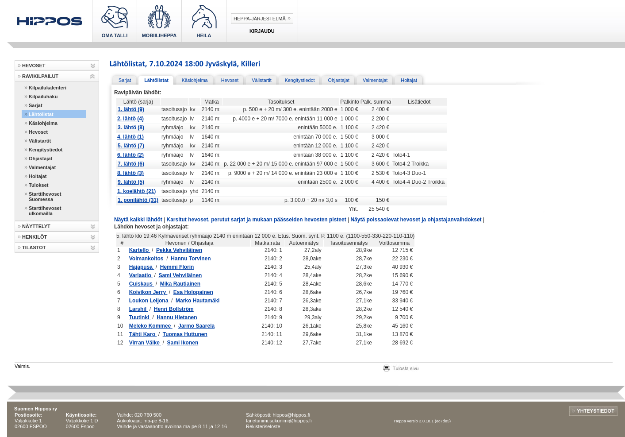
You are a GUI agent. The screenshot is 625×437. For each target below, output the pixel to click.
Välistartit (40, 140)
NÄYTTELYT (36, 226)
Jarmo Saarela (196, 326)
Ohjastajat (40, 158)
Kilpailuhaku (43, 96)
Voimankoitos (147, 258)
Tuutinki (140, 317)
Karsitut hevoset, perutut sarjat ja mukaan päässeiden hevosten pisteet (256, 220)
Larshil (138, 309)
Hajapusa (141, 267)
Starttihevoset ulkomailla (45, 210)
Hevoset (38, 132)
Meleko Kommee (151, 326)
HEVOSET (34, 65)
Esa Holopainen (193, 292)
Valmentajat (42, 167)
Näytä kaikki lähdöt (138, 220)
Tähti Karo (143, 334)
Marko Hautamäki (197, 301)
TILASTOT (34, 247)
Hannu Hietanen (177, 317)
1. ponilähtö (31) (138, 200)
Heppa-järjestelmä (260, 18)
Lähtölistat (41, 114)
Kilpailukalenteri (47, 87)
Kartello (139, 250)
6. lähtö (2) (130, 155)
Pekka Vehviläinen (179, 250)
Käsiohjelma (43, 123)
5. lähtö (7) (131, 146)
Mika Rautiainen (180, 284)
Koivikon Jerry (148, 292)
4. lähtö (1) (130, 137)
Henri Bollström (174, 309)
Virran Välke (145, 343)
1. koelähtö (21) (136, 191)
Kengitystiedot (45, 149)
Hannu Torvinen (191, 258)
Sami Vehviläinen (180, 275)
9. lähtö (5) (131, 182)
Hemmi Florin (177, 267)
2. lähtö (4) (130, 119)
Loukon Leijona (149, 301)
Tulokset (38, 185)
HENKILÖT (34, 237)
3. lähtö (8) (131, 127)
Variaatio (141, 275)
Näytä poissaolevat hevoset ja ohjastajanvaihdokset (415, 220)
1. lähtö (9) (131, 109)
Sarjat (35, 105)
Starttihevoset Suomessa (45, 196)
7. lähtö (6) (131, 164)
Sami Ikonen (183, 343)
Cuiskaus (141, 284)
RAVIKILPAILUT (40, 76)
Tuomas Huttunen (185, 334)
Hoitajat (37, 176)
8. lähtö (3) (130, 173)
